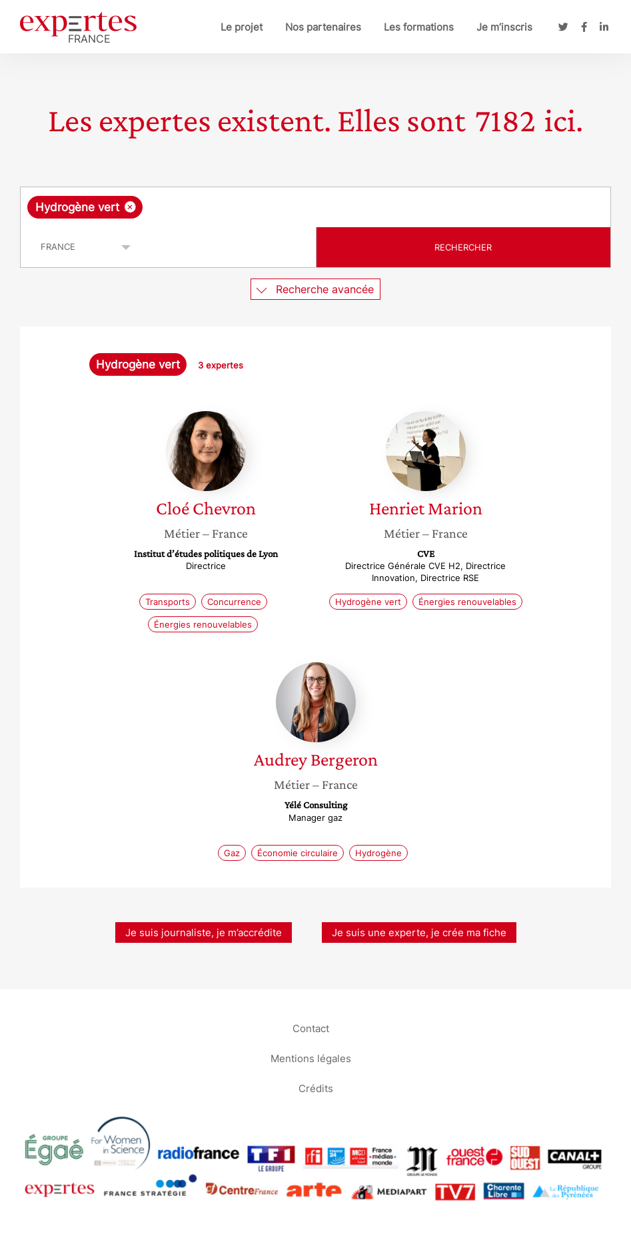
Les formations (419, 27)
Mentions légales (311, 1057)
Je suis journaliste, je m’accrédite (203, 932)
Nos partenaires (323, 27)
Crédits (316, 1087)
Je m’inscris (504, 27)
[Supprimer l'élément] (130, 207)
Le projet (242, 27)
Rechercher (463, 247)
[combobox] (315, 207)
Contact (311, 1027)
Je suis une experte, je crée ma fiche (419, 932)
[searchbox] (251, 207)
